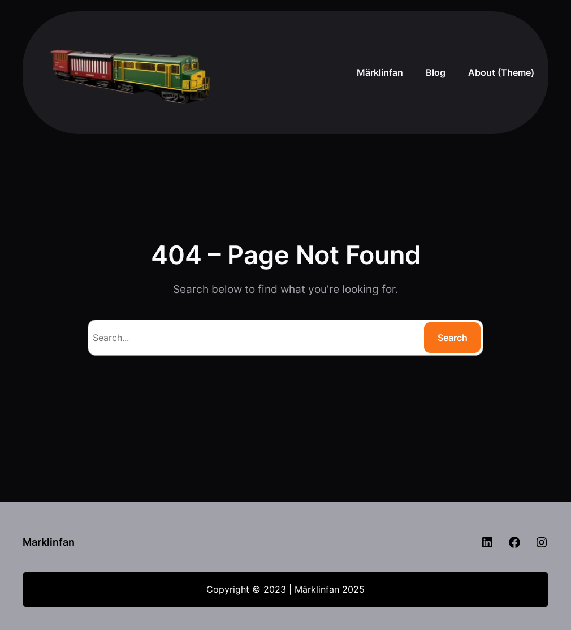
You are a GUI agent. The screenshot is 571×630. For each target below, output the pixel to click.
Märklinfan (380, 72)
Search (453, 337)
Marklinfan (49, 542)
